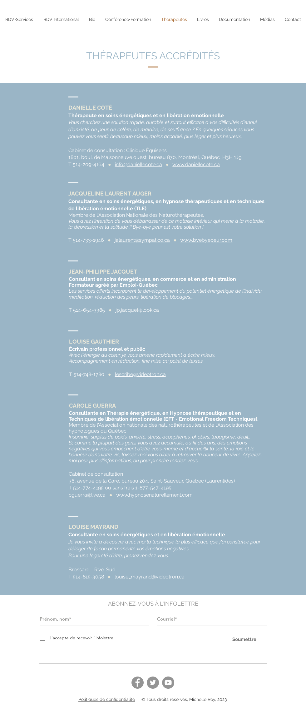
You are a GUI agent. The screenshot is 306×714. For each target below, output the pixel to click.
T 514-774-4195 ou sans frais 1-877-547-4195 (120, 488)
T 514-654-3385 (87, 310)
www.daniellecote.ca (196, 164)
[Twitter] (153, 683)
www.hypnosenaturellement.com (154, 495)
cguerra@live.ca (87, 495)
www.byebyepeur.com (206, 240)
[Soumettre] (244, 639)
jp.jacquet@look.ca (137, 310)
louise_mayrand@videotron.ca (150, 577)
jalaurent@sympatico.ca (142, 240)
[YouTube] (168, 683)
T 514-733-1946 (86, 240)
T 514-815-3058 (86, 577)
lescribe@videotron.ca (140, 374)
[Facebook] (137, 683)
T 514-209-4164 (86, 164)
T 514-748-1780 (86, 374)
